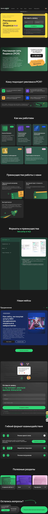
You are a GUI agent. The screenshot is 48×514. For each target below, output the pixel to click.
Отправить (34, 19)
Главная (4, 9)
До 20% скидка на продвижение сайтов (42, 495)
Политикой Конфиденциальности (36, 25)
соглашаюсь (28, 22)
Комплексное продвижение (28, 494)
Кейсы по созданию (30, 504)
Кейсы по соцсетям (30, 508)
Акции (39, 489)
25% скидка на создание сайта (42, 492)
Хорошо (5, 510)
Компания (40, 502)
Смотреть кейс (20, 312)
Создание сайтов (29, 498)
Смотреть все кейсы (24, 320)
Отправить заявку (24, 378)
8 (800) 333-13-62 (5, 493)
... (41, 2)
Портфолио (29, 502)
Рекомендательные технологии (4, 507)
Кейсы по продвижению (30, 506)
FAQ (38, 508)
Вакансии (39, 506)
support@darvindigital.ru (7, 496)
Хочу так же (8, 312)
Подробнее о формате (39, 411)
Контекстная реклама (10, 9)
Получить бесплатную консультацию (34, 480)
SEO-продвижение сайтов (29, 496)
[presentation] (44, 278)
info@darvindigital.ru (6, 495)
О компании (40, 504)
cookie (7, 506)
